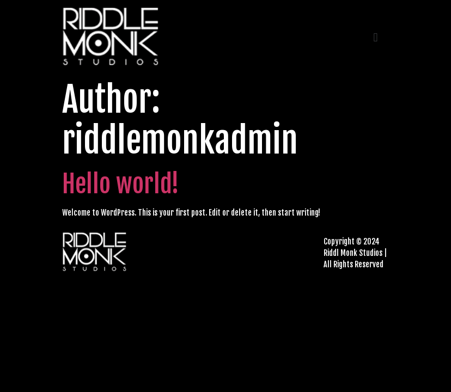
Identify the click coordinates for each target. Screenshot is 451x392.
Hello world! (120, 183)
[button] (375, 38)
